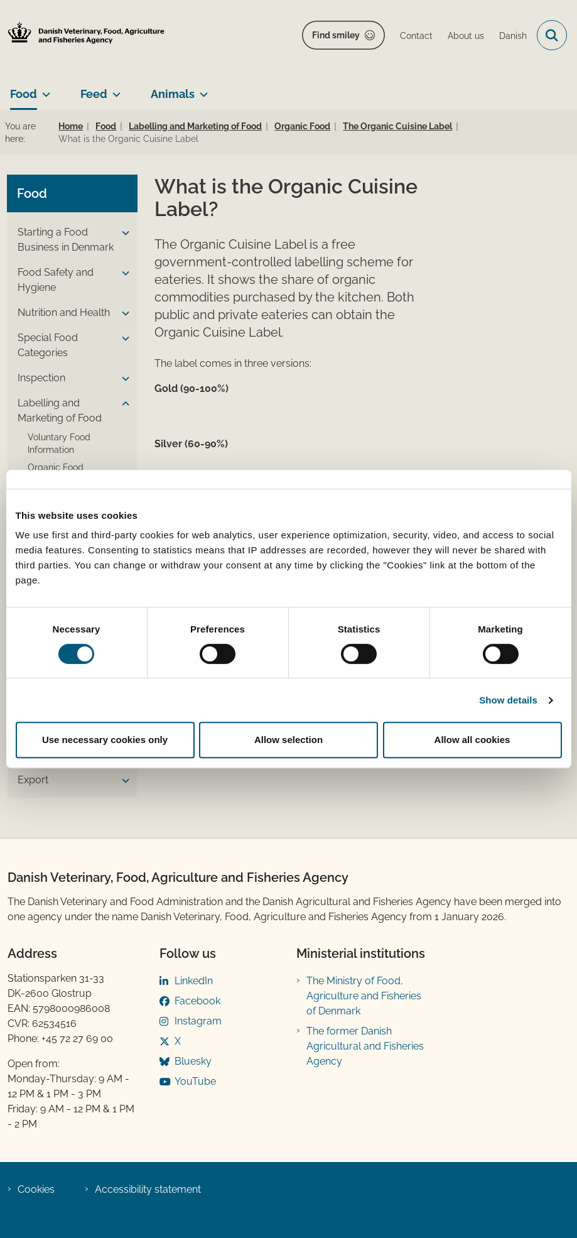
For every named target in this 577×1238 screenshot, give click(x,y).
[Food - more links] (43, 89)
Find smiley (336, 35)
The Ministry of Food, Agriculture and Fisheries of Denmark (363, 996)
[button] (122, 233)
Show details (508, 700)
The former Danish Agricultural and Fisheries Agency (365, 1046)
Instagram (198, 1021)
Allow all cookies (472, 739)
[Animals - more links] (201, 89)
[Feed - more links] (114, 89)
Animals (173, 93)
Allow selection (288, 739)
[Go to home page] (82, 35)
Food (23, 93)
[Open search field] (552, 35)
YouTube (195, 1081)
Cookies (36, 1189)
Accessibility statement (148, 1189)
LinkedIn (194, 981)
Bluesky (193, 1061)
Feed (93, 93)
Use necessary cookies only (105, 739)
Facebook (197, 1001)
